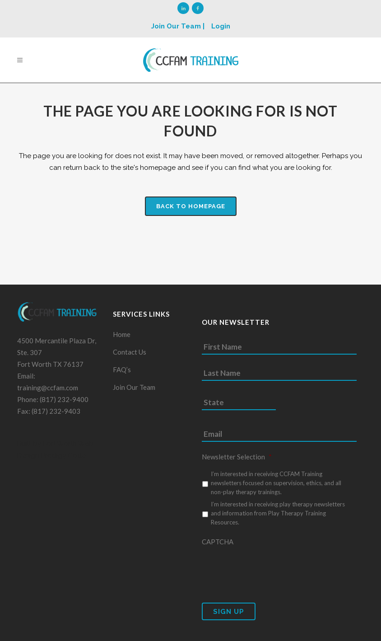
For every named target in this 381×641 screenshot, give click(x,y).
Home (121, 338)
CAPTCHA (217, 545)
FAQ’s (122, 373)
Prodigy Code (63, 459)
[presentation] (270, 572)
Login (220, 26)
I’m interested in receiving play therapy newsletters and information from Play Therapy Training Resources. (278, 516)
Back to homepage (190, 206)
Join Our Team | (177, 26)
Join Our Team (134, 391)
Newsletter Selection (237, 460)
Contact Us (129, 355)
